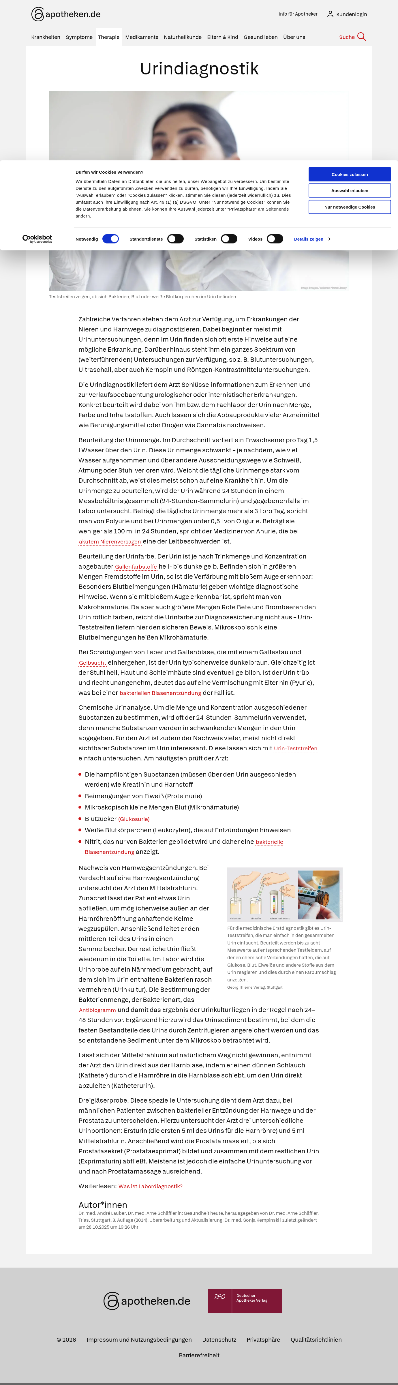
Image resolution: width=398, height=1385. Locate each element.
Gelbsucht (94, 664)
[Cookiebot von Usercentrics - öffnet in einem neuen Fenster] (37, 79)
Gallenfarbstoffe (139, 568)
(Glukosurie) (136, 820)
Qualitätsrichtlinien (316, 1341)
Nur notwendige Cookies (349, 46)
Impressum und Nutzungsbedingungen (139, 1341)
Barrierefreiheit (199, 1357)
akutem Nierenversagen (115, 543)
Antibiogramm (100, 1011)
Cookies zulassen (350, 14)
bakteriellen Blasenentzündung (167, 694)
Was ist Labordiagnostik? (156, 1188)
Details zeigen (308, 78)
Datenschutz (219, 1341)
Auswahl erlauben (349, 30)
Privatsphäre (263, 1341)
